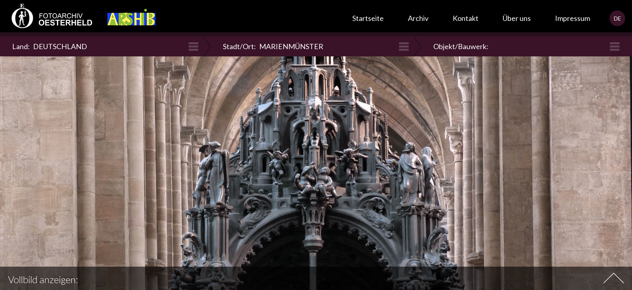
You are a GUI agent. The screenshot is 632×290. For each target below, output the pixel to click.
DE (617, 18)
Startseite (368, 18)
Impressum (572, 18)
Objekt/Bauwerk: (462, 46)
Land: (49, 46)
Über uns (517, 18)
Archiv (418, 18)
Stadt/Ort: (273, 46)
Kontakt (465, 18)
